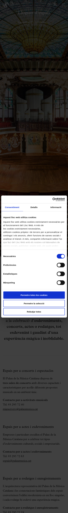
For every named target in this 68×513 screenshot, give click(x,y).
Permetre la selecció (34, 303)
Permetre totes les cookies (33, 295)
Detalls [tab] (34, 207)
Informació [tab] (55, 207)
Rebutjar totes (34, 311)
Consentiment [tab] (12, 207)
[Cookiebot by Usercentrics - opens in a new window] (52, 199)
